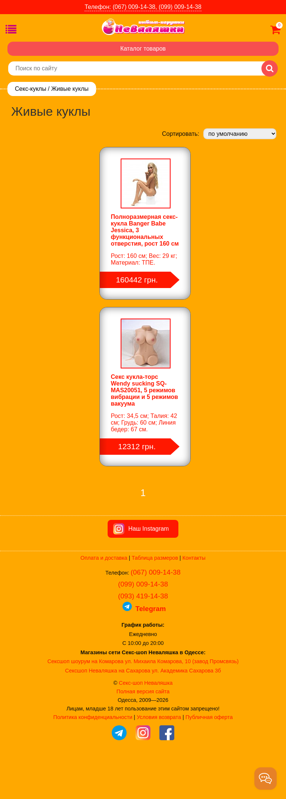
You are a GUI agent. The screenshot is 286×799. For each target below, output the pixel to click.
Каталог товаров (143, 48)
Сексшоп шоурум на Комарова (85, 701)
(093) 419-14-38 (143, 636)
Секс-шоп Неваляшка (145, 723)
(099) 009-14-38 (143, 624)
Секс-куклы (30, 89)
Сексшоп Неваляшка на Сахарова (107, 711)
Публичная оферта (209, 757)
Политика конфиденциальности (92, 757)
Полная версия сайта (143, 732)
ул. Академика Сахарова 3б (186, 711)
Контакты (194, 598)
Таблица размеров (155, 598)
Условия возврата (159, 757)
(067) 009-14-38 (156, 612)
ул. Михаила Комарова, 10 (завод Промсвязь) (182, 701)
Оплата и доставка (103, 598)
